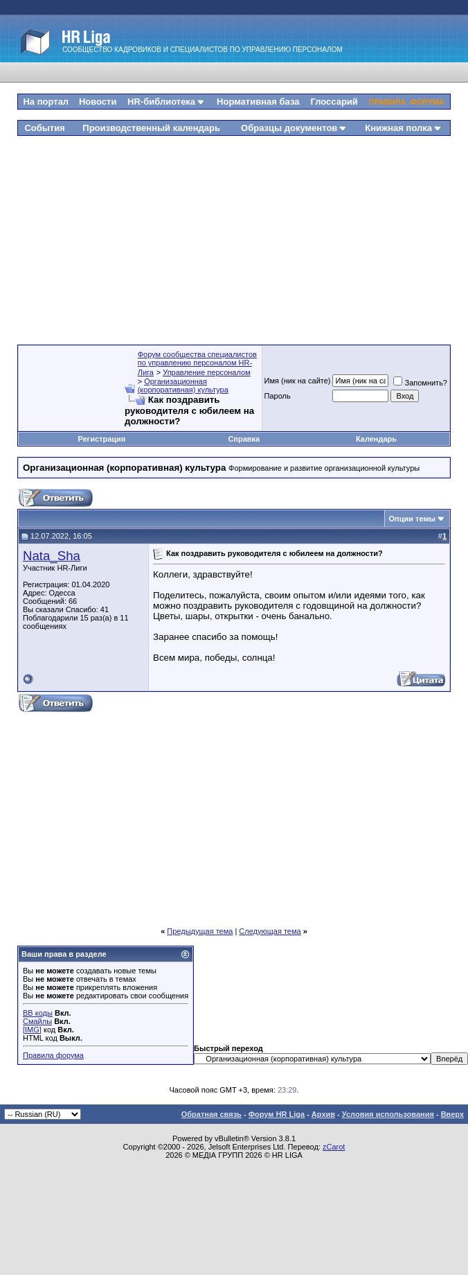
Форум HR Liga (277, 1114)
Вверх (452, 1114)
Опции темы (412, 518)
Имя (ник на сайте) (297, 380)
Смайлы (37, 1021)
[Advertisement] (234, 235)
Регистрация (101, 439)
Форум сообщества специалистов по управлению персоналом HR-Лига (197, 363)
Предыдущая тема (200, 931)
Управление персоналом (207, 372)
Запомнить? (420, 383)
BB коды (38, 1013)
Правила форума (53, 1055)
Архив (323, 1114)
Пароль (277, 396)
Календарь (376, 439)
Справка (244, 439)
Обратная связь (211, 1114)
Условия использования (388, 1114)
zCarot (334, 1147)
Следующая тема (269, 931)
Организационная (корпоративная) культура (183, 385)
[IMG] (32, 1029)
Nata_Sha (51, 555)
